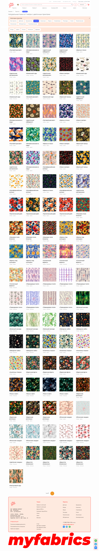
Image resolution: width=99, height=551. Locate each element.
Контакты (74, 1)
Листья (24, 29)
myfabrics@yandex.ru (68, 524)
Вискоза (38, 517)
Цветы (17, 29)
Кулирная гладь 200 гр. (42, 511)
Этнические (13, 24)
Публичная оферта (14, 528)
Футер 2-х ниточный (41, 504)
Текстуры (65, 21)
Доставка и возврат (57, 1)
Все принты (13, 21)
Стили (71, 21)
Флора (36, 21)
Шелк (38, 515)
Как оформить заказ (67, 1)
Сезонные (43, 21)
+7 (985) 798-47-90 (69, 522)
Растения (30, 29)
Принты (65, 502)
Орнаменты (29, 21)
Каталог (82, 4)
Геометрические (32, 24)
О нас (50, 1)
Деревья (37, 29)
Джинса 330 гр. (40, 509)
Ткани (38, 502)
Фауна (49, 21)
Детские (21, 21)
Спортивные (57, 21)
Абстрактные (22, 24)
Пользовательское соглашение (17, 526)
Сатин (38, 513)
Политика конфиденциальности (17, 524)
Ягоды (12, 29)
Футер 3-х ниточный (41, 507)
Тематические (79, 21)
